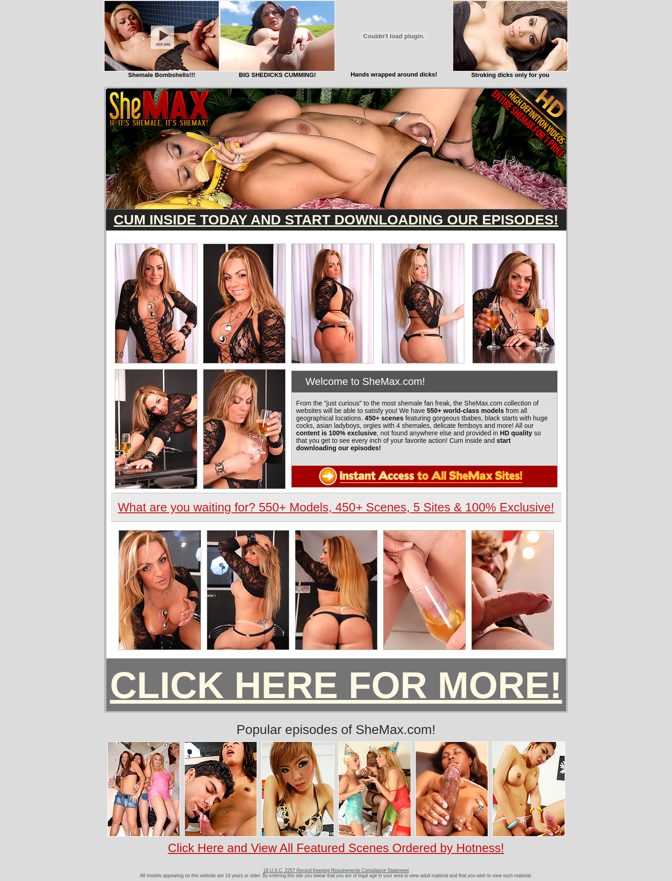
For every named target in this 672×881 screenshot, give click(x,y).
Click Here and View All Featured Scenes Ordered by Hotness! (336, 848)
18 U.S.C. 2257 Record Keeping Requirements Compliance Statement (336, 870)
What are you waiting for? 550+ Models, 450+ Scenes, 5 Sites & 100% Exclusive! (336, 507)
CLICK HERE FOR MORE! (336, 685)
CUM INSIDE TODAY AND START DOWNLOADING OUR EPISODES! (336, 219)
